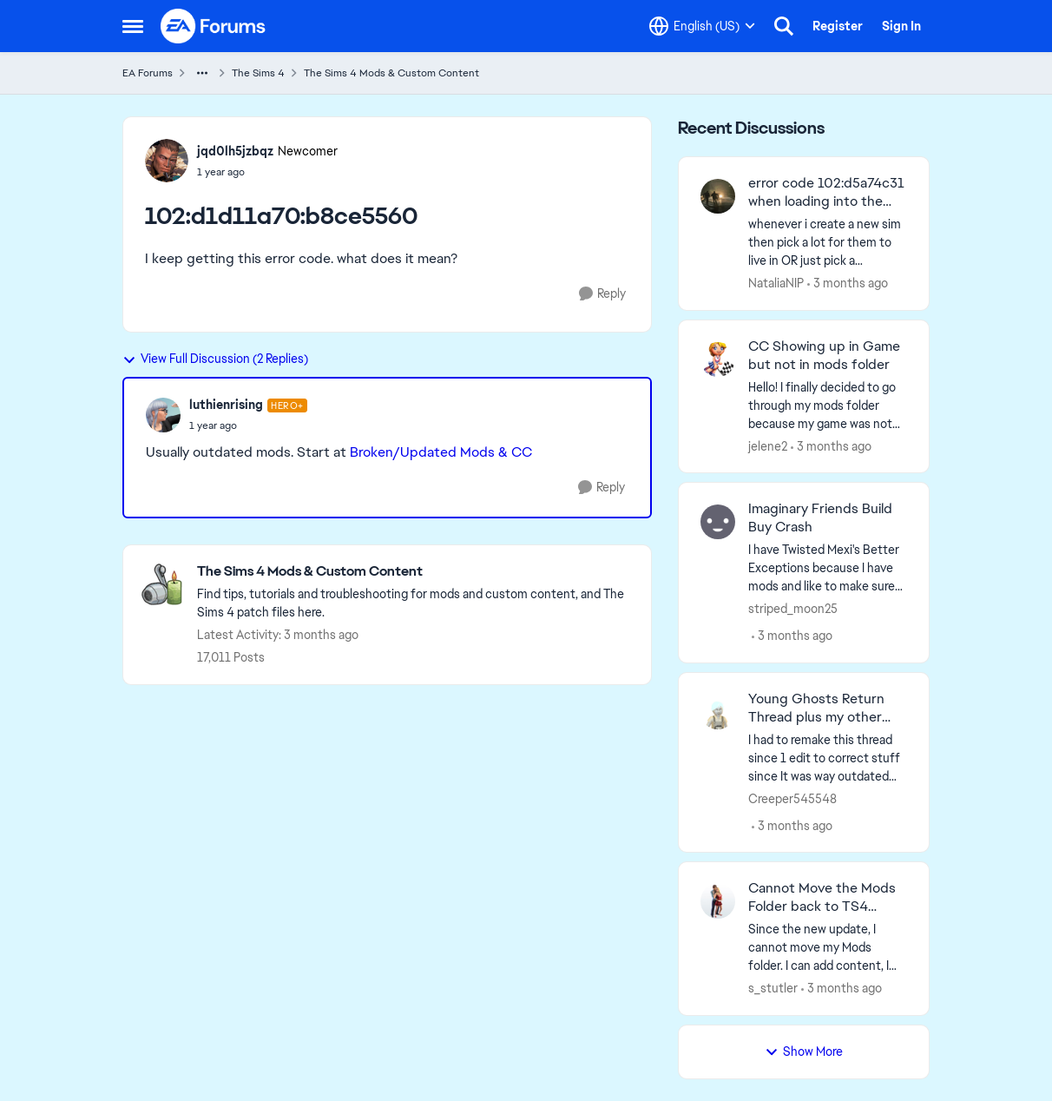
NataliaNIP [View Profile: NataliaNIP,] (776, 283)
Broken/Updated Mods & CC (441, 452)
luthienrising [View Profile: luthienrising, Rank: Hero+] (226, 404)
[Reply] (602, 294)
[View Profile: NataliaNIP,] (717, 196)
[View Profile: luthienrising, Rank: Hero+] (163, 415)
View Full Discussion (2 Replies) (215, 358)
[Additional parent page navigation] (202, 73)
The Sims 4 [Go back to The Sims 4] (258, 73)
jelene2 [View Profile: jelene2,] (767, 445)
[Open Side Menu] (133, 26)
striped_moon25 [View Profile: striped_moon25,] (793, 608)
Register (837, 26)
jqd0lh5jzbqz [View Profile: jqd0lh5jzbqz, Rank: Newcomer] (235, 151)
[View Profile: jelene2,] (717, 359)
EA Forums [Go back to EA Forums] (147, 73)
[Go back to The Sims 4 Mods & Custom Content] (415, 572)
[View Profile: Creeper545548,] (717, 712)
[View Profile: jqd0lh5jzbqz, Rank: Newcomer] (166, 160)
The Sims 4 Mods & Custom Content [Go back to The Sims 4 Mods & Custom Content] (391, 73)
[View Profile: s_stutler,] (717, 901)
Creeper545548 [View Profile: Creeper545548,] (792, 798)
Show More (804, 1051)
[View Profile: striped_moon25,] (717, 521)
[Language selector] (702, 26)
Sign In (901, 26)
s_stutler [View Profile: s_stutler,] (773, 988)
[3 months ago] (847, 283)
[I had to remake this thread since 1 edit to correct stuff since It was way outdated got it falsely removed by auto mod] (827, 757)
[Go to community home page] (213, 26)
